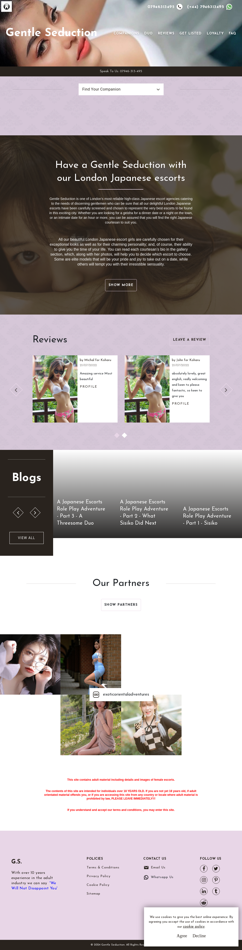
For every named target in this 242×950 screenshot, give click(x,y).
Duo (148, 33)
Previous (16, 389)
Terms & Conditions (103, 867)
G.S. (18, 861)
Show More (121, 285)
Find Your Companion (101, 89)
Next (226, 389)
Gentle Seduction (51, 33)
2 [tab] (125, 435)
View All (26, 538)
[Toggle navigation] (107, 33)
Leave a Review (189, 340)
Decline (199, 935)
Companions (126, 33)
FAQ (232, 33)
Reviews (166, 33)
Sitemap (93, 894)
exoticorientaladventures (121, 695)
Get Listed (190, 33)
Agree (182, 935)
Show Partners (121, 605)
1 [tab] (117, 435)
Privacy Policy (98, 876)
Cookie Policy (98, 885)
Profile (88, 387)
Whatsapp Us (162, 877)
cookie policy (193, 927)
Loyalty (215, 33)
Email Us (158, 867)
